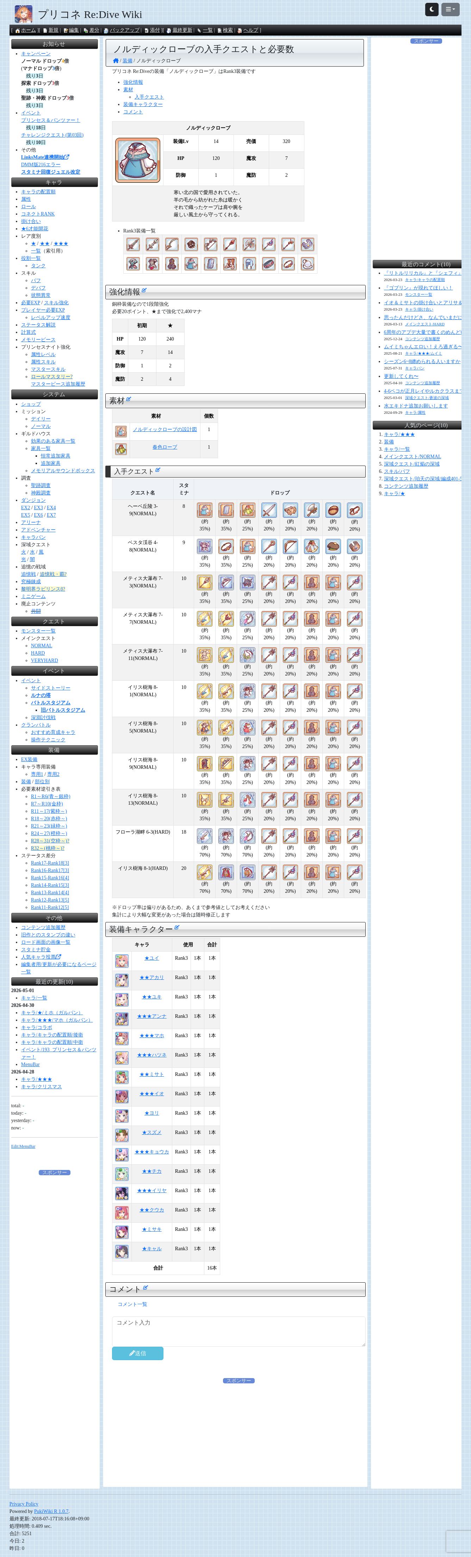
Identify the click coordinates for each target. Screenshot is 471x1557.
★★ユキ (152, 996)
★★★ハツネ (152, 1055)
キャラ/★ (394, 493)
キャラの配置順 (38, 191)
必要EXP (30, 302)
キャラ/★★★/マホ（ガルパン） (57, 1020)
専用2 (53, 774)
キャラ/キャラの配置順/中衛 (52, 1042)
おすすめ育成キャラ (53, 732)
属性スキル (43, 362)
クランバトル (36, 725)
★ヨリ (151, 1113)
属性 (26, 199)
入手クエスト (149, 97)
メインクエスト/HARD (425, 324)
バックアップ (122, 30)
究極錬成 (31, 581)
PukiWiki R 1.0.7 (51, 1511)
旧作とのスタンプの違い (48, 935)
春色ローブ (165, 447)
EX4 (51, 507)
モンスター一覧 (38, 631)
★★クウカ (152, 1210)
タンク (38, 265)
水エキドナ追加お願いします (416, 406)
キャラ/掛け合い (419, 309)
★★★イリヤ (152, 1190)
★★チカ (152, 1171)
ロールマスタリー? (52, 376)
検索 (225, 30)
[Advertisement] (239, 1433)
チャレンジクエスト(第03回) (52, 135)
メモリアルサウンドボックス (63, 470)
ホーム (25, 30)
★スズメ (152, 1132)
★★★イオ (152, 1093)
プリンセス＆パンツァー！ (50, 120)
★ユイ (151, 958)
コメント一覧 (132, 1304)
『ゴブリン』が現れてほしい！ (418, 288)
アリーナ (31, 522)
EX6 (38, 515)
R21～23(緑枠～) (49, 826)
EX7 (51, 515)
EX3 (38, 507)
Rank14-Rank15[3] (50, 885)
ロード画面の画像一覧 (45, 942)
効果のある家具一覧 (53, 441)
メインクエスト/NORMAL (412, 456)
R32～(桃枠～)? (47, 848)
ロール (28, 206)
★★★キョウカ (152, 1151)
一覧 (205, 30)
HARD (38, 653)
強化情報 (133, 82)
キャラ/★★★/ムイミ (423, 353)
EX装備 (29, 759)
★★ (45, 243)
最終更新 (179, 30)
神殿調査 (41, 493)
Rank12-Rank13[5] (50, 900)
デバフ (38, 288)
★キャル (152, 1248)
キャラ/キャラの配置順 (425, 280)
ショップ (31, 404)
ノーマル (41, 426)
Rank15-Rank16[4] (50, 877)
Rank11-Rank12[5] (50, 907)
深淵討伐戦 (43, 717)
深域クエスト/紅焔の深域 (412, 464)
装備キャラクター (143, 104)
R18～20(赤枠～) (49, 818)
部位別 (42, 781)
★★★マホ (152, 1035)
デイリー (41, 419)
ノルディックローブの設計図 (165, 429)
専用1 (37, 774)
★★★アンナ (152, 1016)
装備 (26, 781)
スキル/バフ (397, 471)
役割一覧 (31, 258)
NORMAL (41, 645)
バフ (36, 280)
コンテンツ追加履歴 (43, 927)
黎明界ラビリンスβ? (43, 589)
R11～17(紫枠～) (49, 811)
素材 (128, 89)
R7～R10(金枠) (47, 803)
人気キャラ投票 (41, 957)
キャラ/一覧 (34, 998)
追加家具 (51, 463)
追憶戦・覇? (53, 574)
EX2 (25, 507)
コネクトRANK (38, 214)
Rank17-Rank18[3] (50, 863)
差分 (91, 30)
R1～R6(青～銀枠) (50, 796)
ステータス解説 (38, 325)
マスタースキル (48, 369)
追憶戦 (28, 574)
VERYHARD (44, 660)
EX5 (25, 515)
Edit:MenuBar (23, 1146)
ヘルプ (247, 30)
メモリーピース (38, 339)
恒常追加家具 (55, 456)
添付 (152, 30)
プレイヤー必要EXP (43, 310)
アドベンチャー (38, 530)
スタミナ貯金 (36, 949)
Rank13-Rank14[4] (50, 892)
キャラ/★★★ (36, 1079)
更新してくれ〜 (401, 376)
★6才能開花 (34, 228)
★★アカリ (152, 977)
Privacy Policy (24, 1504)
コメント (133, 111)
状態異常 (41, 295)
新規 (50, 30)
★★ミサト (152, 1074)
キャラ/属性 (415, 412)
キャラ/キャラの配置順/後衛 (52, 1035)
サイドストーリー (50, 688)
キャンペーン (36, 53)
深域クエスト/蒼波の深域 (427, 398)
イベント (31, 113)
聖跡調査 (41, 485)
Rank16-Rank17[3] (50, 870)
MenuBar (30, 1064)
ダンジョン (33, 500)
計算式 (28, 332)
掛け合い (31, 221)
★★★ (61, 243)
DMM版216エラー (41, 164)
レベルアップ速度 (50, 317)
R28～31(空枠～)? (50, 840)
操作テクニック (48, 739)
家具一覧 (41, 448)
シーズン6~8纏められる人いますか (422, 361)
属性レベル (43, 354)
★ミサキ (152, 1229)
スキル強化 (56, 302)
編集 (71, 30)
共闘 (36, 611)
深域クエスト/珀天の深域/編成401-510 (425, 478)
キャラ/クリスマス (41, 1086)
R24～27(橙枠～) (49, 833)
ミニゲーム (33, 596)
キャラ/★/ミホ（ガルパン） (52, 1012)
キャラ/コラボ (36, 1027)
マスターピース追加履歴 (58, 384)
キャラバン (33, 537)
